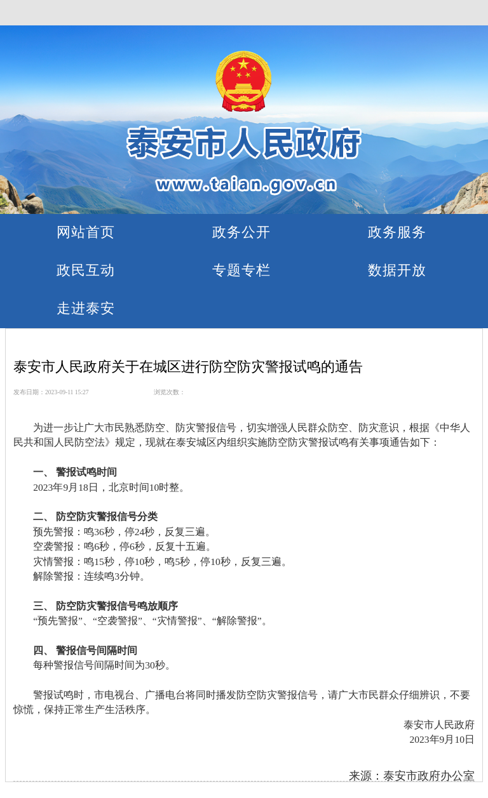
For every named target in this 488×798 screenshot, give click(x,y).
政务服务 (397, 232)
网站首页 (86, 232)
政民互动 (86, 270)
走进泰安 (86, 308)
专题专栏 (241, 270)
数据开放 (397, 270)
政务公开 (241, 232)
